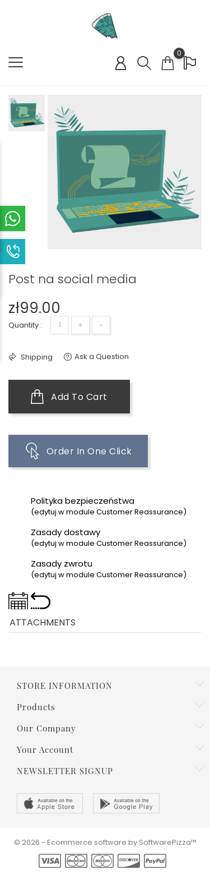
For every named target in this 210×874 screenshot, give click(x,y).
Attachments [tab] (43, 622)
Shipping (36, 357)
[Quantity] (59, 325)
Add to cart (69, 396)
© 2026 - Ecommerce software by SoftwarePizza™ (105, 842)
